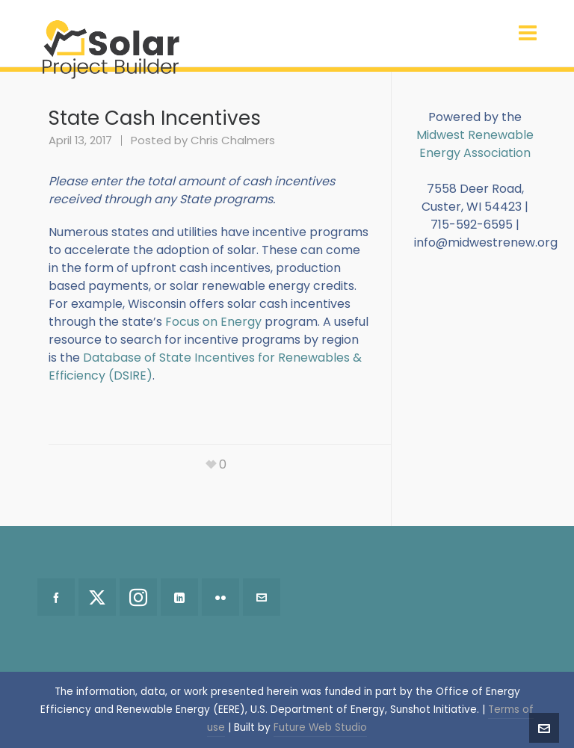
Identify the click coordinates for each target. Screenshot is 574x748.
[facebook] (56, 597)
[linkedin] (179, 597)
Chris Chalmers (233, 140)
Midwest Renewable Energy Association (475, 143)
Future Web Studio (320, 727)
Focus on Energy (213, 321)
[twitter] (97, 597)
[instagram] (138, 597)
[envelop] (261, 597)
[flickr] (220, 597)
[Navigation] (528, 33)
